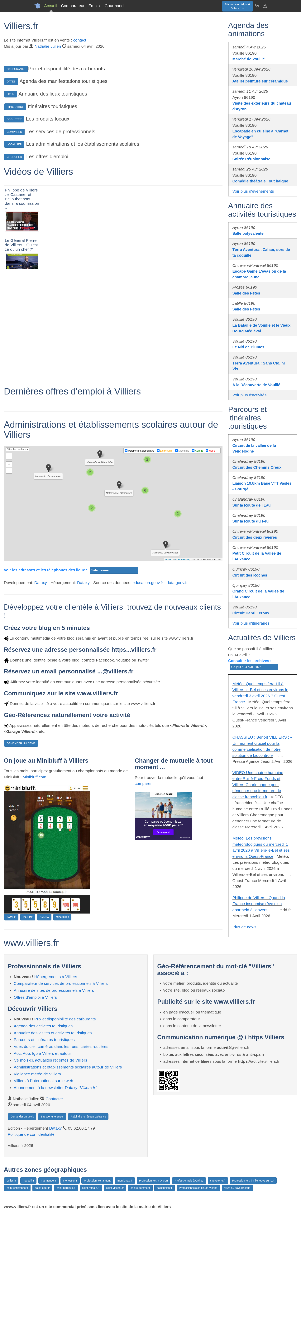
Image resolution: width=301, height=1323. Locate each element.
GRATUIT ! (62, 1026)
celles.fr (11, 1289)
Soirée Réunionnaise (251, 159)
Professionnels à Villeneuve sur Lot (253, 1289)
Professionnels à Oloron (153, 1289)
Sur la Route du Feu (250, 521)
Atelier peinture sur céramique (260, 81)
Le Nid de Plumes (248, 347)
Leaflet (168, 668)
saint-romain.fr (90, 1297)
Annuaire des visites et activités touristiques (53, 1142)
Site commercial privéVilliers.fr (237, 6)
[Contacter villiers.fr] (265, 6)
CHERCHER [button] (14, 156)
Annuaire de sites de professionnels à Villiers (54, 1100)
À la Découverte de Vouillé (256, 385)
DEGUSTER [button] (14, 119)
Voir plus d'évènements (253, 191)
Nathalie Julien (48, 46)
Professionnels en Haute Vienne (198, 1297)
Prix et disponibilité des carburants (65, 1128)
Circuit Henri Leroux (250, 613)
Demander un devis (22, 1225)
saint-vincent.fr (115, 1297)
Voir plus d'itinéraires (251, 623)
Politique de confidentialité (31, 1243)
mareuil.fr (28, 1289)
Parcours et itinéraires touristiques (44, 1149)
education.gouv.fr (147, 692)
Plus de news (244, 927)
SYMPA (44, 1026)
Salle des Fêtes (246, 293)
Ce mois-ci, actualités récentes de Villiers (50, 1169)
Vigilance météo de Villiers (37, 1183)
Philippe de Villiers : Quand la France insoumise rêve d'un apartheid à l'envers (258, 903)
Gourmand (113, 5)
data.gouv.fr (177, 692)
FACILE (11, 1026)
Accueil (50, 5)
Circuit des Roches (249, 575)
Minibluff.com (34, 886)
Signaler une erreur (52, 1225)
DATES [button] (11, 81)
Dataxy (40, 692)
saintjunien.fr (164, 1297)
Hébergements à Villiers (55, 1086)
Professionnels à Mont (97, 1289)
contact (79, 40)
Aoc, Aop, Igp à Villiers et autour (42, 1162)
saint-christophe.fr (17, 1297)
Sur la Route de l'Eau (251, 505)
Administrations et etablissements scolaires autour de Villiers (68, 1176)
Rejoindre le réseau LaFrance (88, 1225)
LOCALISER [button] (14, 144)
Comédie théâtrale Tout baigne (260, 181)
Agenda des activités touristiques (43, 1135)
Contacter (54, 1208)
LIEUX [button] (10, 94)
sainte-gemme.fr (140, 1297)
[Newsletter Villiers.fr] (257, 6)
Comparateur (73, 5)
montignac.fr (124, 1289)
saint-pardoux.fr (66, 1297)
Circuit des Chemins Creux (257, 467)
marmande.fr (48, 1289)
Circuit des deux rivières (254, 537)
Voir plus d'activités (249, 395)
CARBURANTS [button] (16, 69)
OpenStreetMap (182, 668)
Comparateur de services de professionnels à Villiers (61, 1093)
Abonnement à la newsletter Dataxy (55, 1197)
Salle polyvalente (248, 233)
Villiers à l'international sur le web (43, 1190)
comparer (143, 893)
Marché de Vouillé (248, 59)
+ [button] (9, 574)
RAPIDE (28, 1026)
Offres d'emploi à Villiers (35, 1106)
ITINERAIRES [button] (15, 106)
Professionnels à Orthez (189, 1289)
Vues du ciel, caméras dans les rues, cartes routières (61, 1156)
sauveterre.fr (217, 1289)
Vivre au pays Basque (237, 1297)
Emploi (94, 5)
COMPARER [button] (14, 131)
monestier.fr (70, 1289)
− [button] (9, 580)
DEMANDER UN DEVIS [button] (21, 852)
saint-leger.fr (42, 1297)
